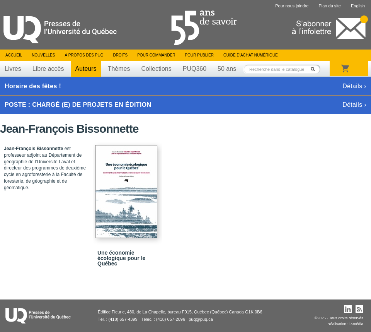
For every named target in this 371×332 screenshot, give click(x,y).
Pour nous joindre (291, 5)
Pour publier (199, 55)
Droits (120, 55)
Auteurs (86, 68)
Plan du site (329, 5)
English (358, 5)
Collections (156, 68)
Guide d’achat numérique (250, 55)
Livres (13, 68)
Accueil (13, 55)
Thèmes (119, 68)
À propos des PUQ (84, 55)
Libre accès (48, 68)
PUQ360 (194, 68)
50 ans (227, 68)
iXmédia (356, 324)
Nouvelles (43, 55)
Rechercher (315, 69)
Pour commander (156, 55)
